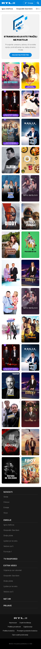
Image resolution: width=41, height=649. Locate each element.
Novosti (8, 492)
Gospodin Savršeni (24, 9)
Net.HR (7, 599)
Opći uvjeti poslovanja (20, 635)
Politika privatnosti (14, 627)
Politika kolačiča (8, 631)
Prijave (7, 605)
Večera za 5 (8, 546)
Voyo (5, 513)
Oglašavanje (27, 627)
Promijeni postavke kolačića (27, 631)
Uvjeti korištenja (25, 623)
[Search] (38, 3)
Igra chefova (7, 9)
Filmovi (6, 502)
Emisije (6, 507)
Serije (5, 497)
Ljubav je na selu (10, 541)
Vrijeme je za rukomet (12, 570)
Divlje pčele (8, 535)
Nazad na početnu (20, 55)
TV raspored (10, 559)
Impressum (13, 623)
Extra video (10, 565)
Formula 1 (7, 551)
